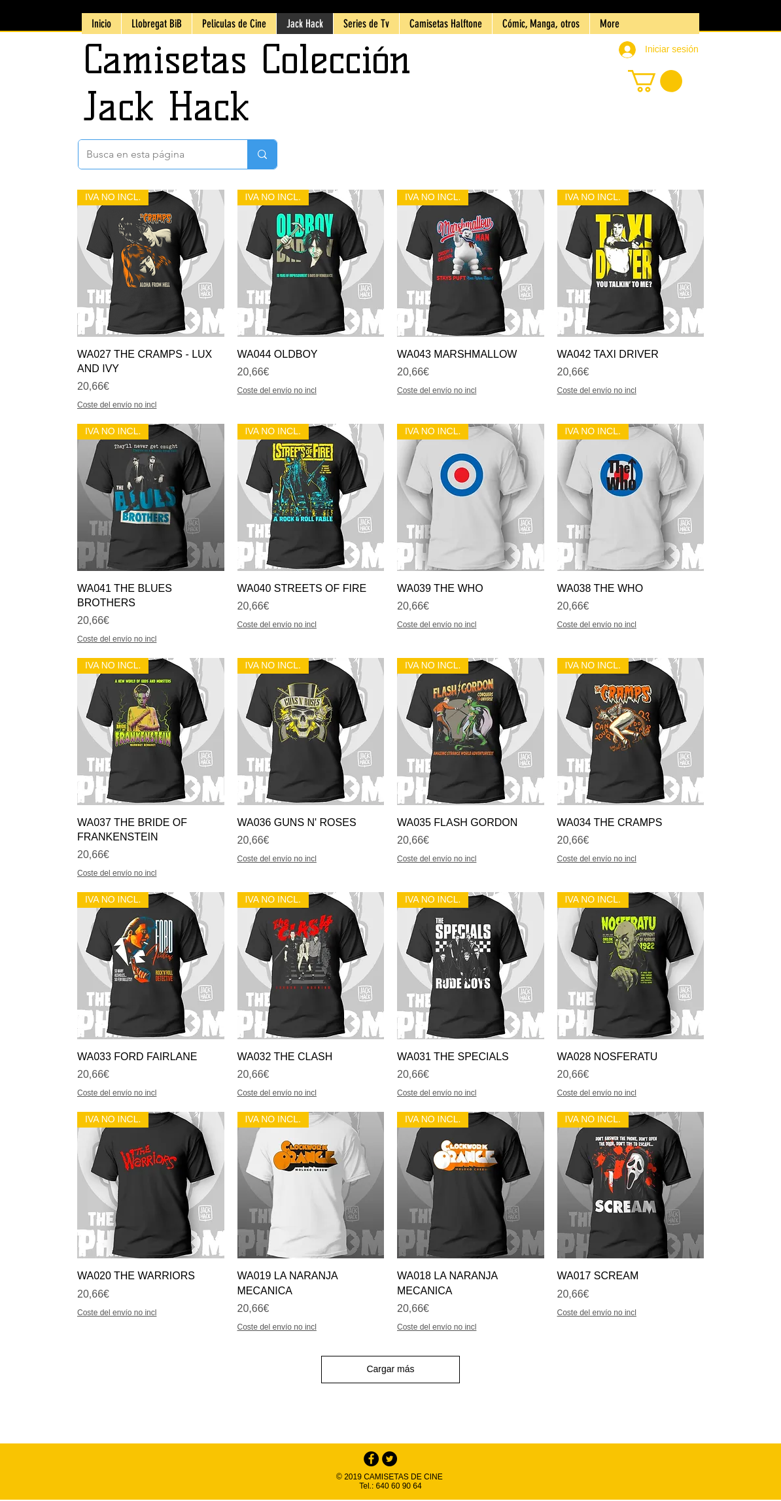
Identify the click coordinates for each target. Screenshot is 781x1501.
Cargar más (390, 1369)
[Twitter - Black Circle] (389, 1458)
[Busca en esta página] (153, 154)
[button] (655, 81)
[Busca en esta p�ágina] (262, 154)
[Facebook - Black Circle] (371, 1458)
